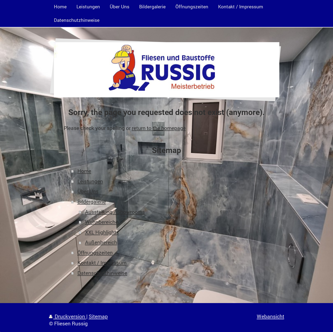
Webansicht (270, 316)
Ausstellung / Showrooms (115, 211)
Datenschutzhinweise (102, 272)
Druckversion (67, 316)
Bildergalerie (91, 201)
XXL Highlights (102, 232)
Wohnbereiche (101, 221)
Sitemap (98, 316)
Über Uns (88, 191)
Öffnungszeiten (95, 252)
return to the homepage (159, 128)
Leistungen (90, 181)
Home (84, 170)
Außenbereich (101, 242)
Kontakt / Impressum (101, 262)
